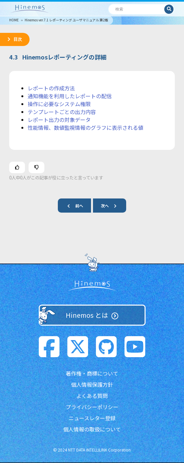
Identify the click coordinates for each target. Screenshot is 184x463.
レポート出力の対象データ (59, 120)
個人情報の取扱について (92, 429)
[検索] (136, 9)
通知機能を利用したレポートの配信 (70, 96)
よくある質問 (92, 396)
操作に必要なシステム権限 (59, 104)
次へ (111, 205)
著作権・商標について (92, 373)
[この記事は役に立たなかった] (36, 167)
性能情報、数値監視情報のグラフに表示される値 (85, 127)
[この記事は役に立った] (17, 167)
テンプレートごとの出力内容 (62, 112)
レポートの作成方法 (51, 88)
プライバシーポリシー (92, 407)
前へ (72, 205)
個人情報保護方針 (92, 384)
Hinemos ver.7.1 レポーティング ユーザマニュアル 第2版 (66, 19)
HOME (14, 19)
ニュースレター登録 (92, 418)
